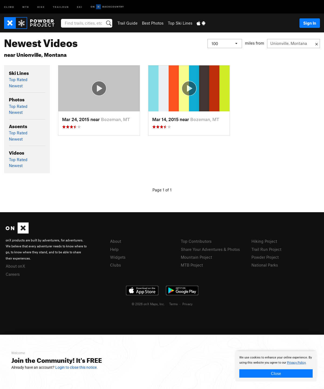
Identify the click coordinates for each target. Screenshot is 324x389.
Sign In (309, 23)
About (115, 241)
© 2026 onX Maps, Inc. (148, 304)
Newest (16, 85)
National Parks (264, 264)
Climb (9, 6)
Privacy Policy (296, 362)
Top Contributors (196, 241)
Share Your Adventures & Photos (210, 249)
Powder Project (265, 257)
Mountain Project (196, 257)
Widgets (117, 257)
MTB (25, 6)
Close (276, 373)
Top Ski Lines (180, 23)
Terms (173, 304)
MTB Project (192, 264)
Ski (80, 6)
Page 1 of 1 (162, 189)
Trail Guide (127, 23)
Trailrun (61, 6)
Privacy (187, 304)
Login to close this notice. (76, 367)
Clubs (115, 264)
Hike (41, 6)
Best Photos (152, 23)
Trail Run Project (266, 249)
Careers (13, 274)
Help (114, 249)
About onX (15, 266)
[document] (276, 366)
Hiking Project (264, 241)
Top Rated (18, 79)
